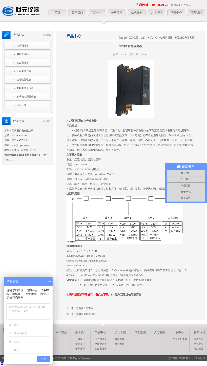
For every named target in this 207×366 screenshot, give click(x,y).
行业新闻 (120, 343)
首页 (57, 12)
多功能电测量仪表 (26, 96)
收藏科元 (187, 5)
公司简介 (80, 339)
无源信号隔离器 (84, 308)
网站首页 (61, 332)
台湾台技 (21, 105)
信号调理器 (23, 45)
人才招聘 (156, 12)
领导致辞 (80, 348)
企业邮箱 (199, 358)
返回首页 (176, 5)
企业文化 (80, 343)
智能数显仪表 (24, 79)
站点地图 (198, 348)
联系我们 (196, 12)
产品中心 (97, 12)
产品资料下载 (180, 339)
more (47, 34)
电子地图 (198, 343)
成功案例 (136, 12)
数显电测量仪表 (25, 88)
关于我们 (77, 12)
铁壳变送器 (23, 62)
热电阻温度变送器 (86, 314)
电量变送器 (23, 54)
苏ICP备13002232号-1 (180, 358)
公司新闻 (117, 12)
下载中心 (176, 12)
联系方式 (198, 339)
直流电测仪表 (24, 71)
